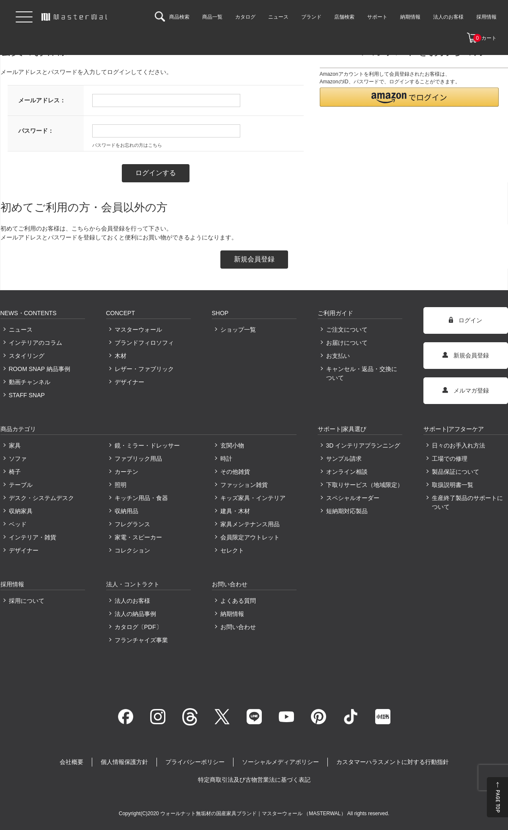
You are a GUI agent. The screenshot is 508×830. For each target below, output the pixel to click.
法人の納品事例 (135, 613)
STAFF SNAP (27, 395)
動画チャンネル (29, 382)
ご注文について (347, 329)
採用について (26, 600)
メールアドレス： (42, 100)
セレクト (232, 550)
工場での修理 (449, 458)
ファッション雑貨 (244, 484)
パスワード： (36, 130)
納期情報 (232, 613)
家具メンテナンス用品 (250, 524)
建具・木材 (235, 511)
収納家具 (21, 511)
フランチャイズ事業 (141, 640)
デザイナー (129, 382)
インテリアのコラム (35, 342)
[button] (409, 97)
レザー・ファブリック (144, 369)
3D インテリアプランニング (363, 445)
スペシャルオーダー (352, 498)
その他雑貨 (235, 471)
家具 (15, 445)
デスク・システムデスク (41, 498)
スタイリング (26, 355)
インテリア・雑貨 (32, 537)
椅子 (15, 471)
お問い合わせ (238, 627)
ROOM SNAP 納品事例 (39, 369)
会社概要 (71, 762)
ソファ (18, 458)
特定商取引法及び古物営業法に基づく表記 (254, 779)
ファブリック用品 (138, 458)
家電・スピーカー (138, 537)
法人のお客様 (132, 600)
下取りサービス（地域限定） (364, 484)
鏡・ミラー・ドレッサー (147, 445)
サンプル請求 (344, 458)
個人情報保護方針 (124, 762)
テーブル (21, 484)
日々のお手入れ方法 (458, 445)
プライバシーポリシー (195, 762)
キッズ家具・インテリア (253, 498)
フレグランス (132, 524)
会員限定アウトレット (250, 537)
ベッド (18, 524)
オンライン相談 (347, 471)
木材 (120, 355)
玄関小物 (232, 445)
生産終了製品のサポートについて (467, 502)
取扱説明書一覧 (452, 484)
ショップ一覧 (238, 329)
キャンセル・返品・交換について (361, 373)
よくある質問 (238, 600)
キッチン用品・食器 (141, 498)
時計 (226, 458)
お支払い (338, 355)
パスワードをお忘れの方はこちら (127, 145)
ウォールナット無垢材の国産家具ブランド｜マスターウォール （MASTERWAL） (253, 813)
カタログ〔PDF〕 (138, 627)
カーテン (126, 471)
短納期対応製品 (347, 511)
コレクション (132, 550)
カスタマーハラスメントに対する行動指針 (392, 762)
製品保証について (455, 471)
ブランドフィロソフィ (144, 342)
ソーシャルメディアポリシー (280, 762)
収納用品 (126, 511)
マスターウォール (138, 329)
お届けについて (347, 342)
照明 (120, 484)
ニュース (21, 329)
